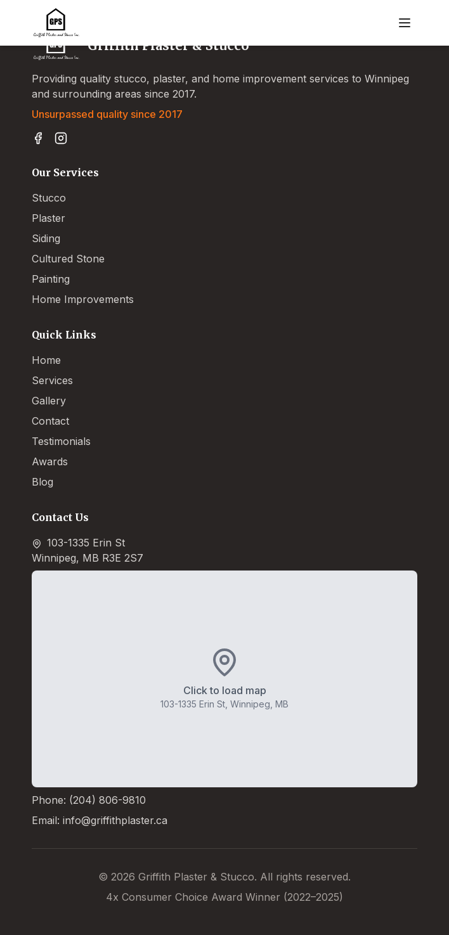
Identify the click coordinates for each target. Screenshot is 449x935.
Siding (46, 238)
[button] (224, 679)
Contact (50, 421)
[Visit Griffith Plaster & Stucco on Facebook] (38, 138)
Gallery (49, 400)
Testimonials (61, 441)
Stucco (49, 197)
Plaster (48, 218)
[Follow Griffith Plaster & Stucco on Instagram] (61, 138)
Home (46, 360)
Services (52, 380)
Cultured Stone (68, 258)
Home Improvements (83, 299)
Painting (51, 279)
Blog (42, 481)
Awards (50, 461)
